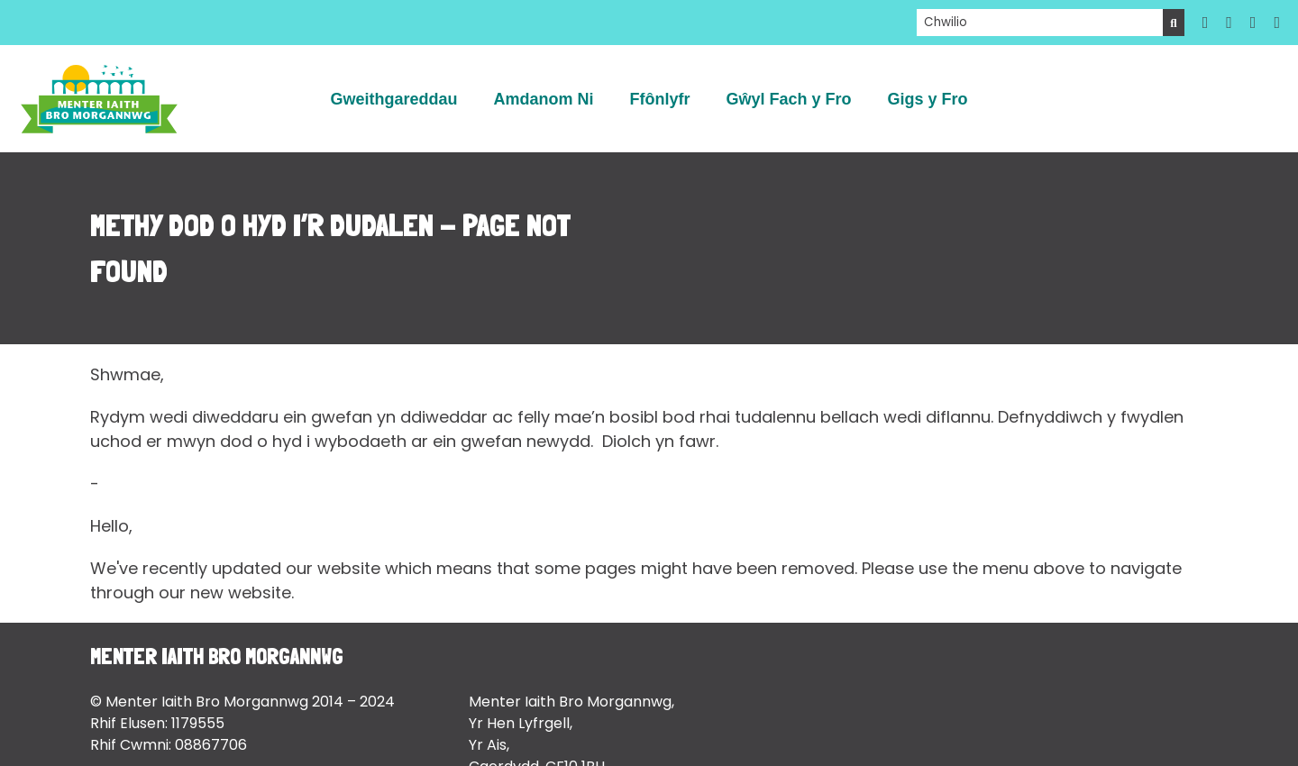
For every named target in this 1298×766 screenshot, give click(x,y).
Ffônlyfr (659, 99)
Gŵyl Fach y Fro (788, 99)
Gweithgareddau (393, 99)
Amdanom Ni (543, 99)
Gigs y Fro (928, 99)
